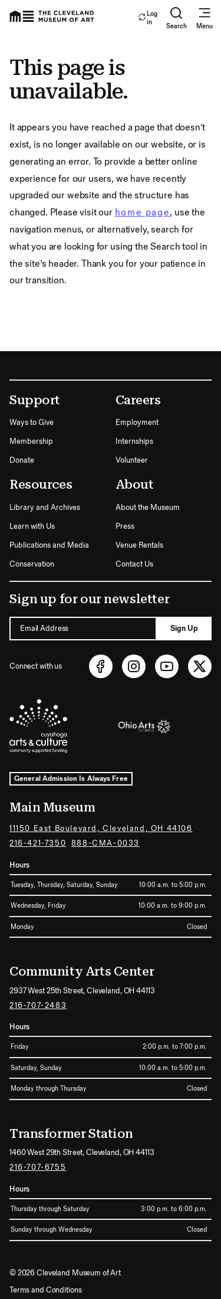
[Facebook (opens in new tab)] (101, 666)
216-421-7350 (37, 843)
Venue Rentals (139, 545)
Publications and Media (49, 545)
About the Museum (148, 507)
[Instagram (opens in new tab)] (134, 666)
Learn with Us (32, 526)
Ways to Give (31, 422)
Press (125, 526)
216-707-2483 (38, 1005)
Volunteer (132, 460)
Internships (134, 441)
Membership (31, 441)
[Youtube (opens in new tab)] (167, 666)
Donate (21, 460)
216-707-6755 (37, 1167)
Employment (137, 422)
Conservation (31, 564)
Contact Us (134, 564)
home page (142, 212)
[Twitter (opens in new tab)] (200, 666)
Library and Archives (44, 507)
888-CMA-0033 (105, 843)
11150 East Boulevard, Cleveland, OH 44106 (101, 828)
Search (176, 18)
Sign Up (184, 628)
